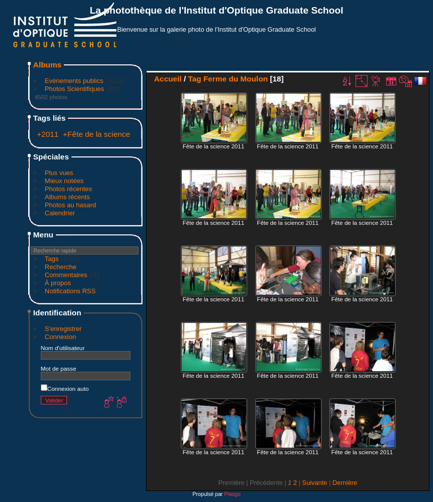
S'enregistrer (63, 328)
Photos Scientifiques (74, 89)
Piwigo (232, 494)
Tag (194, 78)
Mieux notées (64, 181)
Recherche (61, 267)
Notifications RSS (70, 291)
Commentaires (66, 275)
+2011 (47, 134)
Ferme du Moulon (235, 78)
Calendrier (60, 213)
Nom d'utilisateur (63, 348)
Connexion (60, 337)
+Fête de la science (96, 134)
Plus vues (59, 173)
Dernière (344, 482)
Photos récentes (68, 189)
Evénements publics (74, 81)
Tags (51, 259)
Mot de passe (59, 368)
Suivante (314, 482)
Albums (47, 64)
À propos (58, 283)
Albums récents (67, 197)
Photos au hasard (70, 205)
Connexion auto (65, 388)
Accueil (168, 78)
